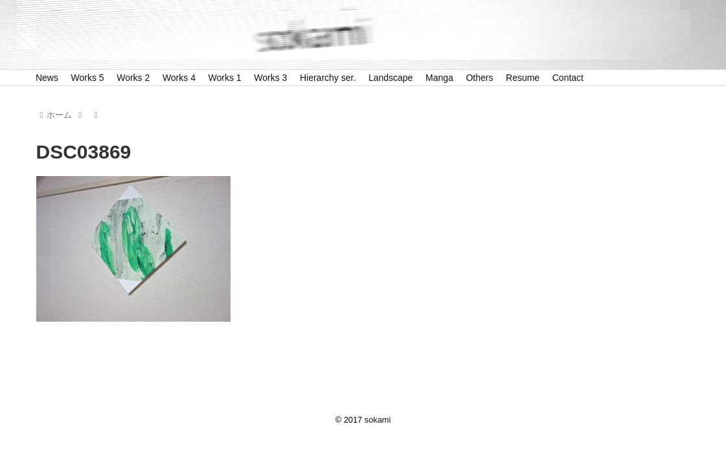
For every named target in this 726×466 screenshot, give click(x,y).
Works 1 (225, 77)
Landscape (391, 77)
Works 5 (87, 77)
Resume (522, 77)
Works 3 (270, 77)
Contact (568, 77)
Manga (439, 77)
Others (479, 77)
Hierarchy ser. (328, 77)
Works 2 (133, 77)
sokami (378, 420)
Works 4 (179, 77)
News (47, 77)
